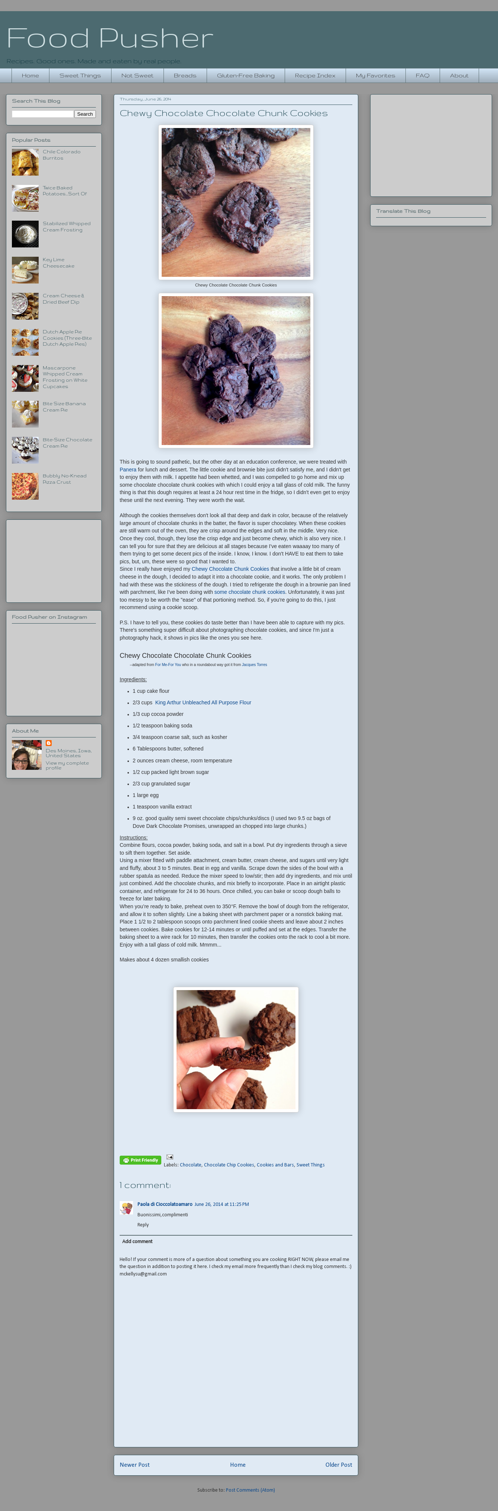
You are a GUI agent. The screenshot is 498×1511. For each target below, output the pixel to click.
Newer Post (135, 1465)
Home (30, 75)
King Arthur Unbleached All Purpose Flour (203, 702)
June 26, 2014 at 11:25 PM (222, 1204)
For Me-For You (168, 665)
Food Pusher (110, 36)
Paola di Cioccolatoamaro (165, 1204)
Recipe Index (315, 75)
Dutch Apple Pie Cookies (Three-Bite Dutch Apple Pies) (67, 338)
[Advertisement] (54, 559)
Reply (143, 1225)
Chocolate (190, 1165)
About (459, 75)
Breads (185, 75)
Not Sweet (137, 75)
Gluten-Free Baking (246, 75)
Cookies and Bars (275, 1165)
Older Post (339, 1465)
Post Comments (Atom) (250, 1490)
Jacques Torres (254, 665)
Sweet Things (80, 75)
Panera (128, 470)
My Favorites (375, 75)
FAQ (423, 75)
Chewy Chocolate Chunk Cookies (230, 569)
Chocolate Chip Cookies (229, 1165)
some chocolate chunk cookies (249, 592)
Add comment (137, 1242)
